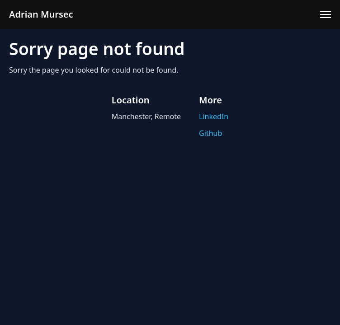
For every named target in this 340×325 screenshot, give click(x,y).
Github (210, 133)
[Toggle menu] (325, 14)
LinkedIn (213, 116)
